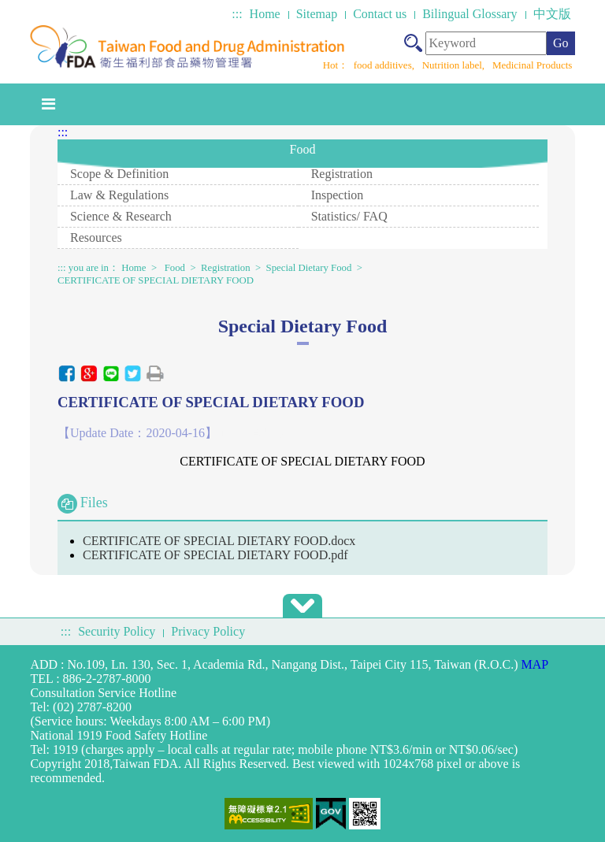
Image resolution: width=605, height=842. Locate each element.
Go (561, 43)
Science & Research (121, 216)
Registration (342, 173)
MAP (535, 664)
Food (175, 267)
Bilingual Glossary (469, 13)
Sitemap (316, 13)
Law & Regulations (119, 195)
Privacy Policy (208, 631)
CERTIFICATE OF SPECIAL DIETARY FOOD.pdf (215, 555)
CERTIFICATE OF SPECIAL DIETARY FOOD (156, 280)
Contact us (379, 13)
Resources (96, 237)
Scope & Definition (119, 173)
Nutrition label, (455, 65)
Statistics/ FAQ (349, 216)
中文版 (552, 13)
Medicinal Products (532, 65)
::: (237, 13)
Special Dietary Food (309, 267)
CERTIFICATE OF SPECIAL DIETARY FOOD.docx (219, 540)
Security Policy (116, 631)
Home (265, 13)
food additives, (386, 65)
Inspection (337, 195)
